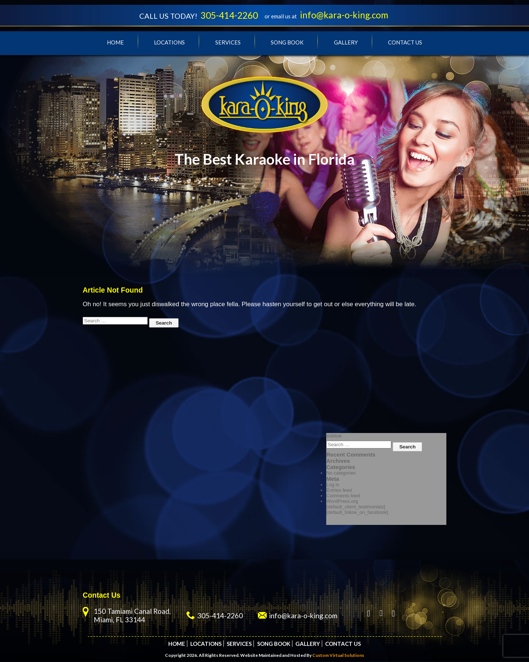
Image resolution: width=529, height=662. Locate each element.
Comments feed (343, 496)
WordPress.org (342, 501)
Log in (332, 485)
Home (115, 42)
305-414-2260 (228, 15)
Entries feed (339, 490)
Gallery (346, 42)
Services (228, 42)
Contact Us (405, 42)
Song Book (287, 42)
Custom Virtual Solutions (338, 655)
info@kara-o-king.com (346, 15)
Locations (169, 42)
